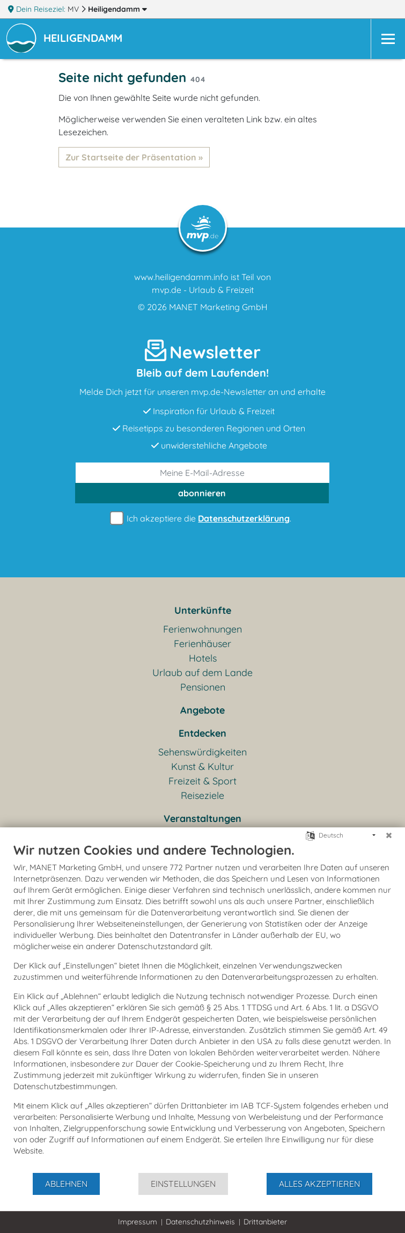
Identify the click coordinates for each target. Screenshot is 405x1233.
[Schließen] (389, 835)
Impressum (137, 1222)
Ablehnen (66, 1183)
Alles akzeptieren (319, 1183)
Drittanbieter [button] (265, 1222)
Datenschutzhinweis (200, 1222)
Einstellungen (183, 1183)
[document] (202, 1006)
